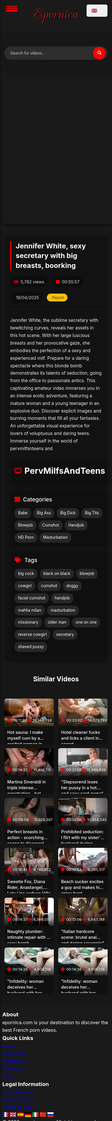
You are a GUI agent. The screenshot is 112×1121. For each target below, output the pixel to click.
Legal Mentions (19, 1092)
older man (57, 622)
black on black (56, 573)
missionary (28, 622)
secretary (65, 634)
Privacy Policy (17, 1100)
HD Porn (26, 537)
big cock (26, 573)
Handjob (76, 525)
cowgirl (25, 585)
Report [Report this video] (58, 297)
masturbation (63, 610)
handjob (62, 598)
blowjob (87, 573)
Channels (12, 1068)
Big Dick (68, 512)
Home (8, 1046)
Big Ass (44, 512)
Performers (14, 1061)
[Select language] (97, 10)
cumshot (49, 585)
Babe (23, 512)
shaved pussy (31, 646)
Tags (7, 1076)
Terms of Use (17, 1107)
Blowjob (25, 525)
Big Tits (92, 512)
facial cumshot (31, 598)
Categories (14, 1054)
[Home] (56, 16)
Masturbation (55, 537)
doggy (72, 585)
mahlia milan (29, 610)
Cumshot (50, 525)
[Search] (99, 53)
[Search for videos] (56, 53)
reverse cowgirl (32, 634)
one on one (86, 622)
